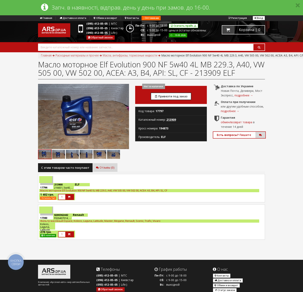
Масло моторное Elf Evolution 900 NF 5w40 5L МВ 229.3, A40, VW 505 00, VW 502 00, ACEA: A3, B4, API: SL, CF (103, 190)
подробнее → (244, 95)
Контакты (132, 18)
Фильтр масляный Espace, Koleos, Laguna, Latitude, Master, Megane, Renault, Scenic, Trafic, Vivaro (100, 220)
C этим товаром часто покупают (65, 168)
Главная (46, 18)
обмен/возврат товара (236, 122)
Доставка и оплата (73, 18)
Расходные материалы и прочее (77, 55)
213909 (171, 119)
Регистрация (237, 18)
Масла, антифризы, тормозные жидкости (130, 55)
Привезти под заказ (171, 96)
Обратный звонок (100, 37)
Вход (258, 18)
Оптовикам (151, 18)
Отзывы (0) (105, 167)
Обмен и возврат (105, 18)
